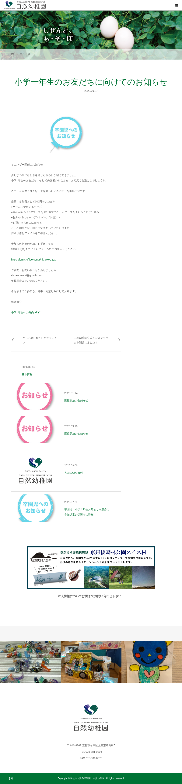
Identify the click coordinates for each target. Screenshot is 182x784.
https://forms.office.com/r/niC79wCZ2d (33, 259)
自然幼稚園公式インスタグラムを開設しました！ (91, 340)
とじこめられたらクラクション (40, 340)
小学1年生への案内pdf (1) (26, 312)
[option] (30, 662)
